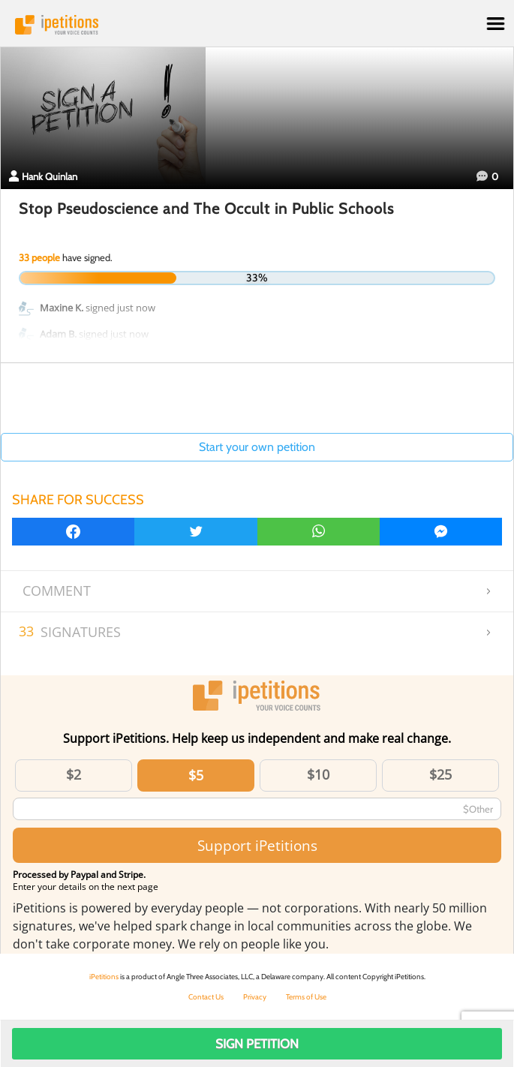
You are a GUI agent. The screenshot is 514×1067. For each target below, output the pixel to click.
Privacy (254, 997)
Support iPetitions (257, 845)
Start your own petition (257, 447)
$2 (73, 774)
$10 (318, 774)
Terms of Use (306, 997)
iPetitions (257, 25)
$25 (440, 774)
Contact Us (206, 997)
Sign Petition (257, 1043)
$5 (195, 775)
